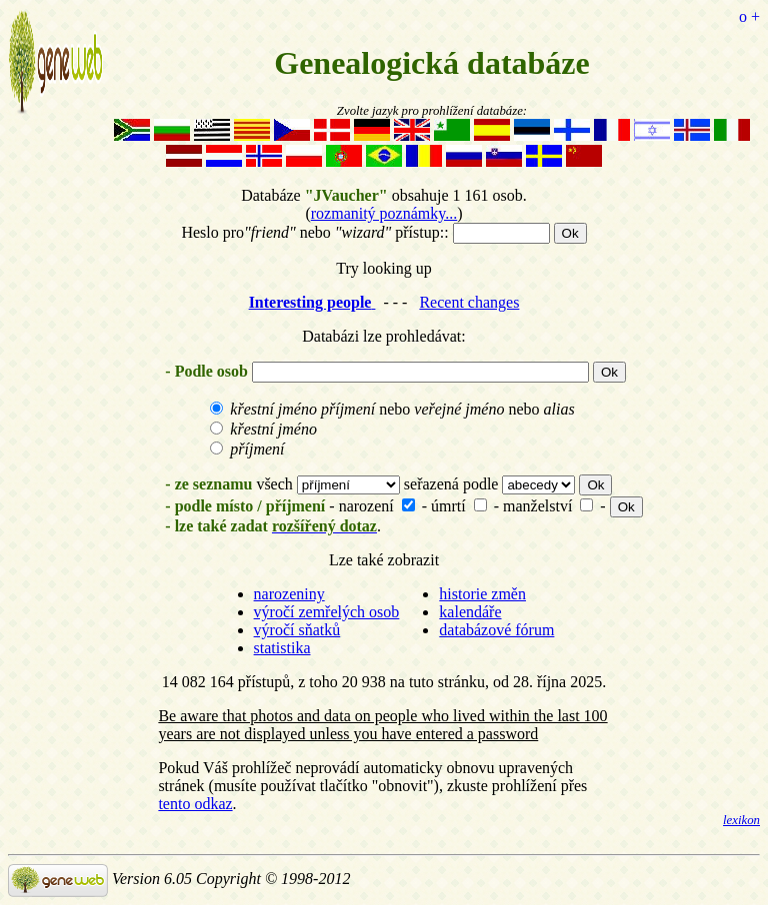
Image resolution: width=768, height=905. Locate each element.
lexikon (741, 820)
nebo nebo (392, 409)
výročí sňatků (297, 629)
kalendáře (470, 611)
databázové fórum (496, 629)
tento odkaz (195, 803)
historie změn (482, 593)
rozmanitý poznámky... (384, 213)
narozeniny (289, 593)
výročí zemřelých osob (327, 611)
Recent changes (469, 302)
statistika (282, 647)
